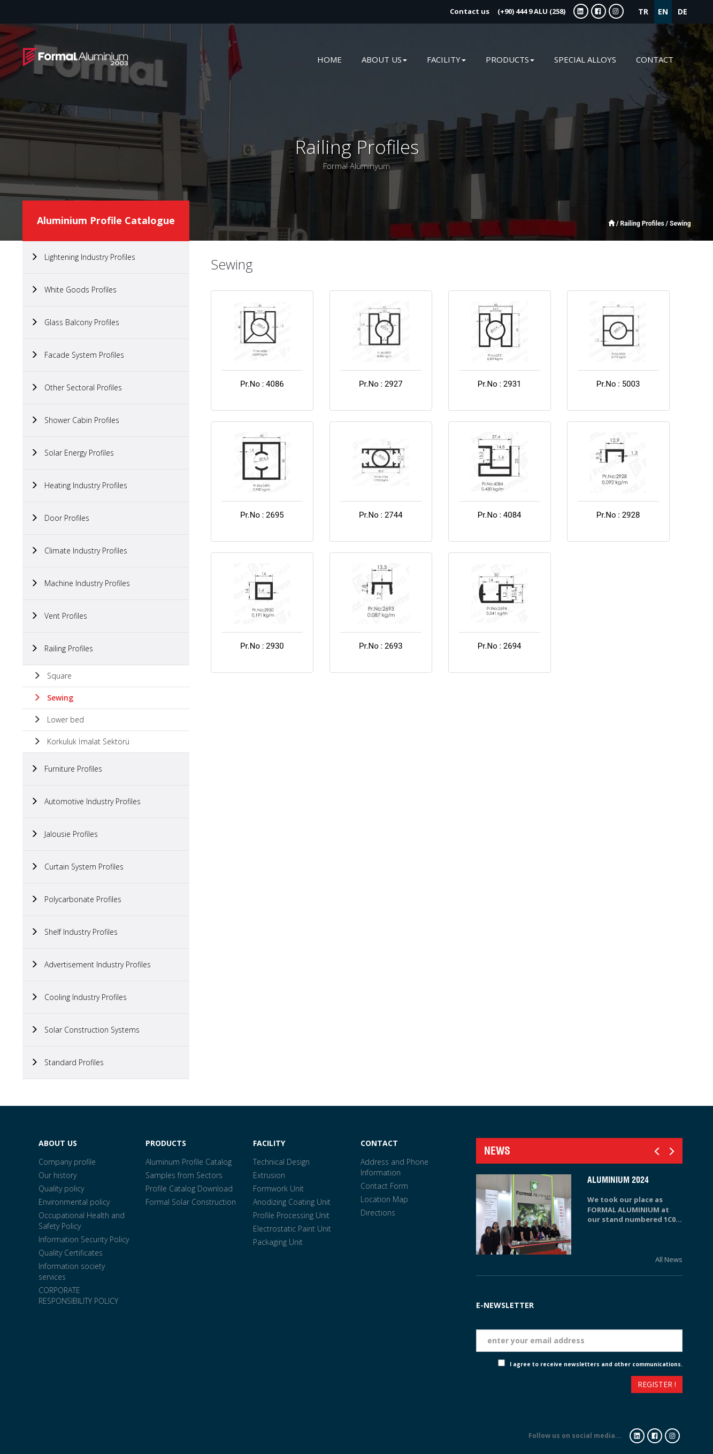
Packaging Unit (278, 1242)
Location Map (384, 1199)
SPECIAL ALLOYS (585, 59)
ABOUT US (58, 1143)
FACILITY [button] (446, 59)
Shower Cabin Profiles (74, 420)
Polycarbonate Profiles (75, 899)
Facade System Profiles (77, 355)
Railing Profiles (61, 648)
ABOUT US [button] (384, 59)
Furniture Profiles (66, 769)
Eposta (669, 1321)
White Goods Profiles (73, 289)
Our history (57, 1175)
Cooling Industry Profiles (78, 997)
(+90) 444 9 (507, 11)
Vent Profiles (58, 616)
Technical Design (281, 1162)
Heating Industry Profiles (78, 485)
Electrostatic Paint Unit (292, 1229)
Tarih (672, 1292)
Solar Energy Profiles (72, 453)
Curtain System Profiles (77, 866)
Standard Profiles (67, 1062)
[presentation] (515, 1386)
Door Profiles (59, 518)
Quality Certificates (71, 1253)
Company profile (67, 1162)
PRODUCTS (165, 1143)
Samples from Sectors (184, 1175)
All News (669, 1259)
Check (489, 1364)
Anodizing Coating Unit (292, 1202)
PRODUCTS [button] (510, 59)
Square (52, 676)
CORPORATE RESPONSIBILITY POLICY (78, 1295)
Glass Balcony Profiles (74, 322)
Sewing (53, 698)
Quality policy (61, 1188)
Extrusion (269, 1175)
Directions (378, 1212)
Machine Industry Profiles (80, 583)
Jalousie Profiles (64, 834)
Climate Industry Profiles (78, 550)
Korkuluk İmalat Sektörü (81, 741)
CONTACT (654, 59)
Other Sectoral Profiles (76, 387)
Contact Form (384, 1186)
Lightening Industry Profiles (82, 257)
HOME (329, 59)
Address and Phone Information (394, 1167)
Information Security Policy (84, 1239)
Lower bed (58, 719)
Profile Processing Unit (291, 1215)
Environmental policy (74, 1202)
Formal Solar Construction (190, 1202)
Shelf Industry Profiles (74, 932)
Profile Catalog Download (189, 1188)
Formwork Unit (278, 1188)
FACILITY (269, 1143)
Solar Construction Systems (85, 1030)
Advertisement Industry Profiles (90, 964)
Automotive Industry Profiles (85, 801)
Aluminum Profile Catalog (188, 1162)
